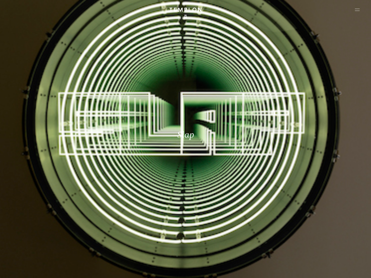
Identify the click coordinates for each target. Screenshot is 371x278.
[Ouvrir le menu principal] (357, 10)
